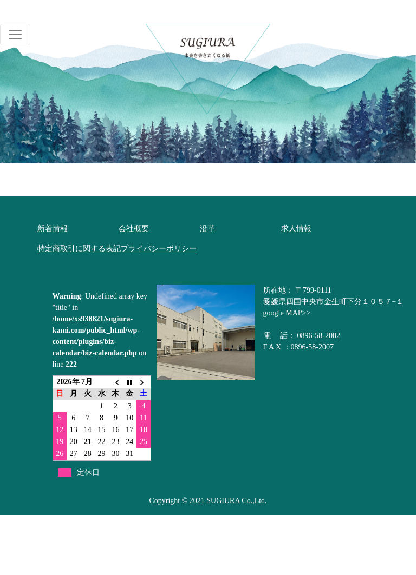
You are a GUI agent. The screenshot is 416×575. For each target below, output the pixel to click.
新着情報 (52, 228)
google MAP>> (287, 313)
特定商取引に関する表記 (79, 248)
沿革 (207, 228)
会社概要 (134, 228)
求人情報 (296, 228)
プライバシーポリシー (159, 248)
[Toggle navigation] (15, 34)
